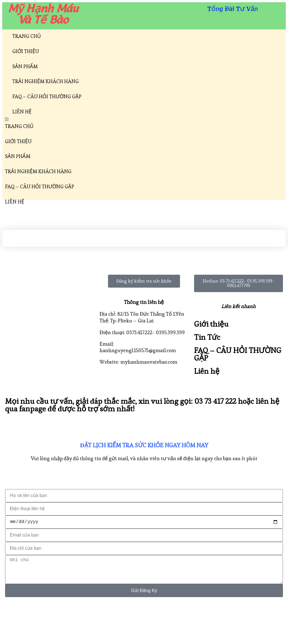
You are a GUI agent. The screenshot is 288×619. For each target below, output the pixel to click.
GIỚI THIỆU (25, 51)
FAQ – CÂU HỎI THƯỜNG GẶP (47, 96)
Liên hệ (206, 371)
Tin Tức (207, 337)
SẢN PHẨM (25, 66)
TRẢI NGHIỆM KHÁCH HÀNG (45, 81)
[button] (144, 119)
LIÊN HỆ (22, 111)
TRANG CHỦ (26, 36)
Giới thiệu (211, 324)
